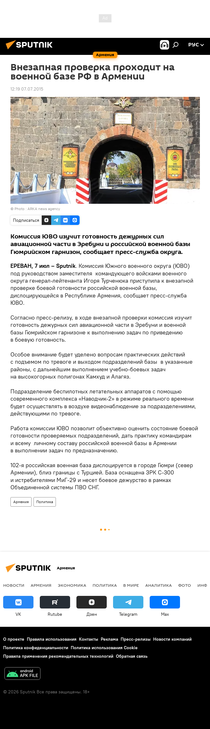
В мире (131, 585)
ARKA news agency (43, 208)
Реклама (109, 639)
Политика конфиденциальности (35, 647)
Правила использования (51, 639)
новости (13, 585)
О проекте (13, 639)
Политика (44, 501)
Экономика (72, 585)
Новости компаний (172, 639)
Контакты (88, 639)
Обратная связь (131, 656)
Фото (184, 585)
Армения (21, 501)
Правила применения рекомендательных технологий (58, 656)
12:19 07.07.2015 (26, 89)
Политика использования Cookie (104, 647)
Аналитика (158, 585)
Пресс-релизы (136, 639)
